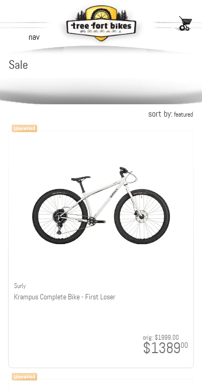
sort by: (170, 113)
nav (34, 36)
